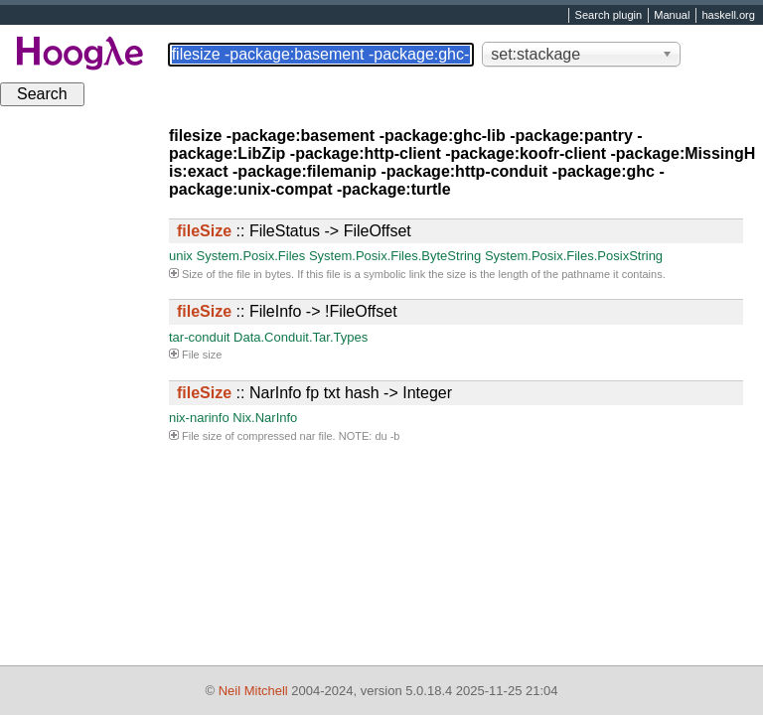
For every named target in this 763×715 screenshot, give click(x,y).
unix (181, 255)
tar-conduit (199, 337)
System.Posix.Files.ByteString (395, 255)
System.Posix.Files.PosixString (574, 255)
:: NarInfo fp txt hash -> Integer (314, 392)
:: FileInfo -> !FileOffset (287, 311)
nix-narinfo (199, 417)
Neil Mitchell (253, 690)
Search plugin (609, 16)
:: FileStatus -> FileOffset (294, 230)
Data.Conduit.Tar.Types (300, 337)
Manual (671, 16)
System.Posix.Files (250, 255)
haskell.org (727, 16)
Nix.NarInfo (264, 417)
